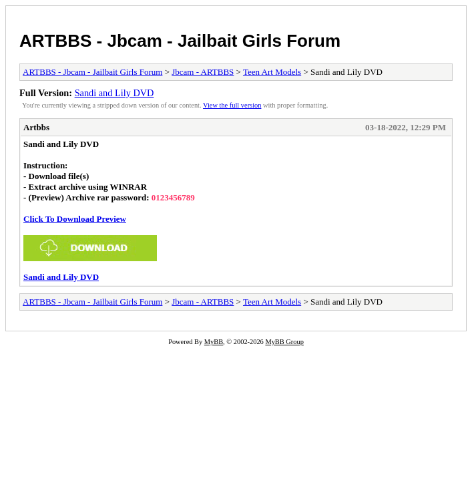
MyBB (213, 341)
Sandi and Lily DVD (114, 93)
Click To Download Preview (74, 219)
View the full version (232, 105)
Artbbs (36, 127)
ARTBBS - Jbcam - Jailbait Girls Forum (179, 41)
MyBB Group (284, 341)
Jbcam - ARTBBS (203, 72)
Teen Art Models (272, 72)
